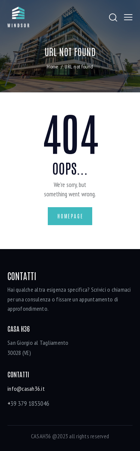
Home (52, 66)
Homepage (70, 216)
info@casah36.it (26, 388)
